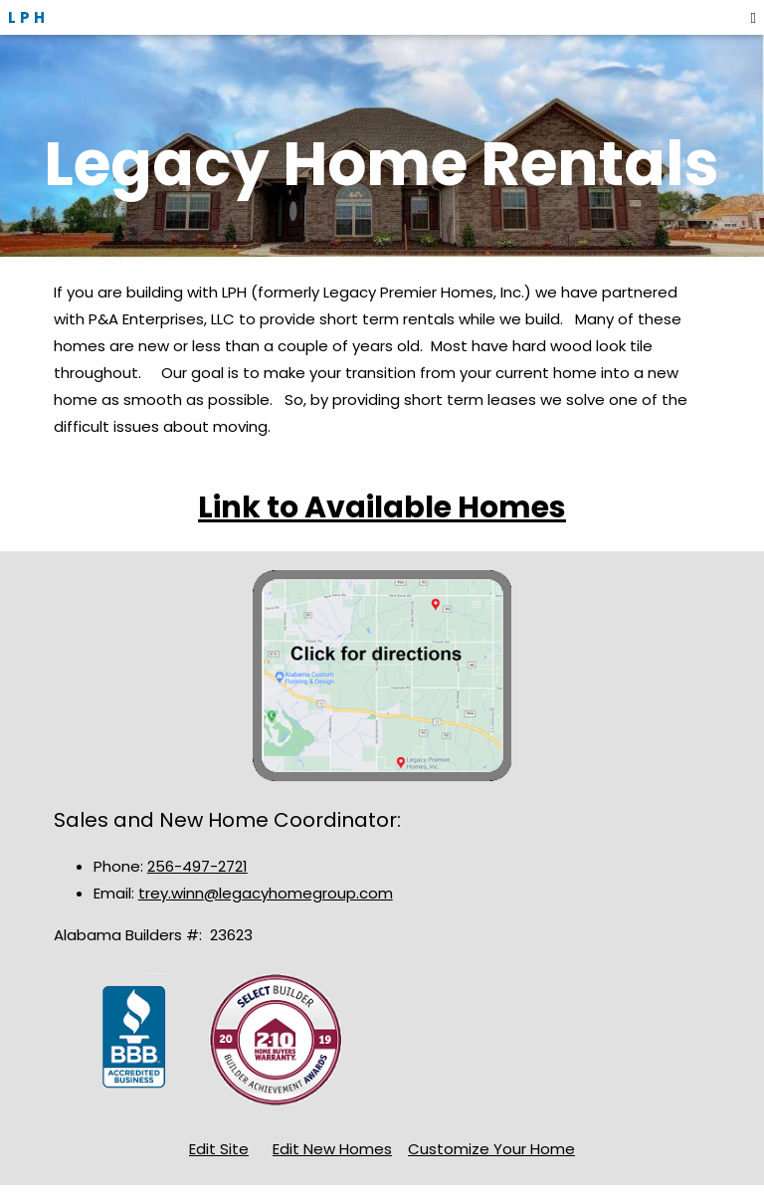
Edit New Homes (332, 1148)
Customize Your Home (491, 1148)
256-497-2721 (197, 866)
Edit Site (219, 1148)
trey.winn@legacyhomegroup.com (265, 893)
